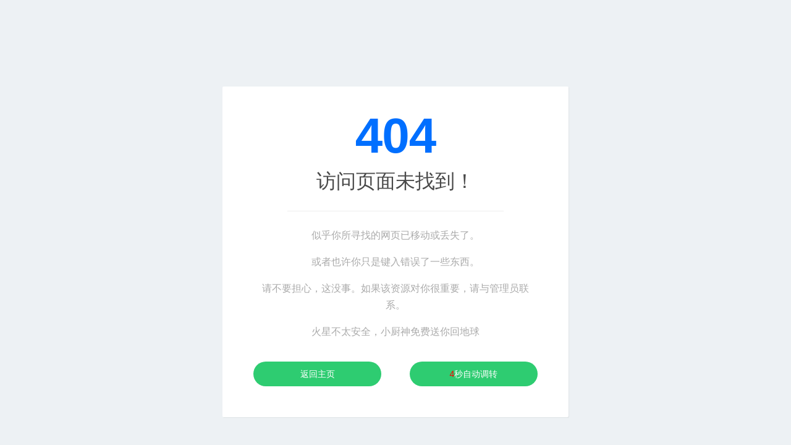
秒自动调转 (474, 374)
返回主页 (317, 374)
